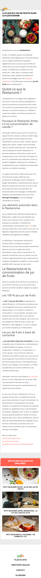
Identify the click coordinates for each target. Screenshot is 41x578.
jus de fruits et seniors (10, 441)
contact (20, 570)
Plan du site (20, 560)
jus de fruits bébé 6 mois (11, 438)
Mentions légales (20, 565)
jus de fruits (33, 376)
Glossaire (21, 575)
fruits (30, 226)
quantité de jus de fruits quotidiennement (17, 444)
